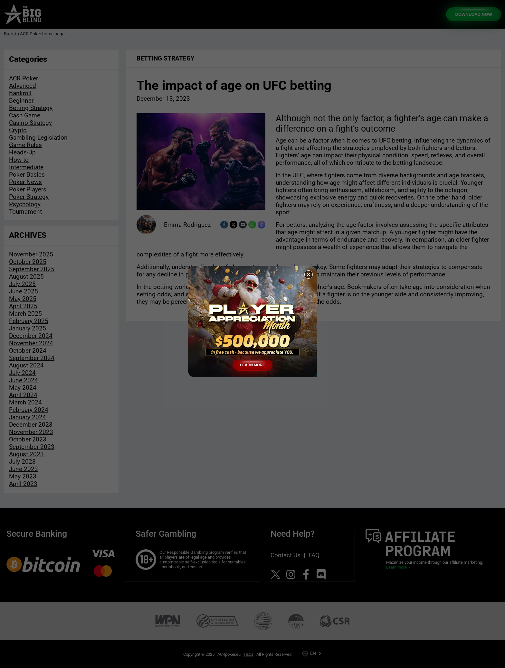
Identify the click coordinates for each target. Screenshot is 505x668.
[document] (252, 334)
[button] (308, 274)
